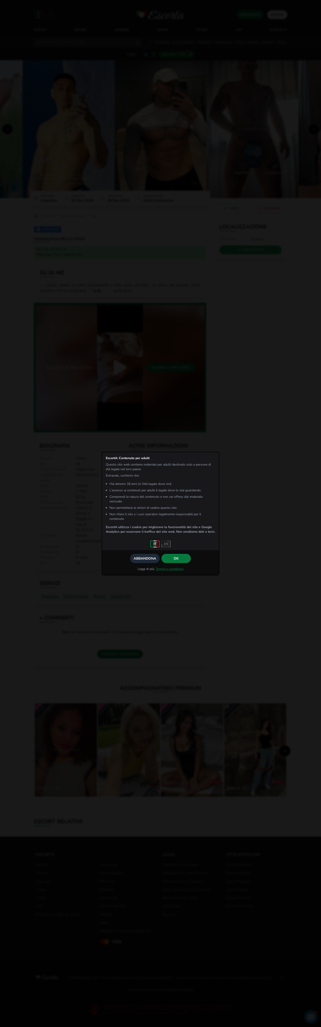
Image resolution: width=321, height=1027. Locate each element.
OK (176, 558)
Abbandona (145, 558)
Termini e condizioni (169, 569)
